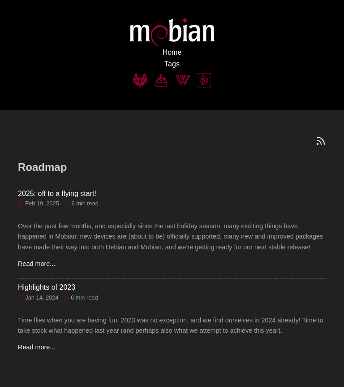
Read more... (36, 263)
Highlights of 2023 (46, 287)
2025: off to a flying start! (57, 193)
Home (172, 52)
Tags (172, 64)
